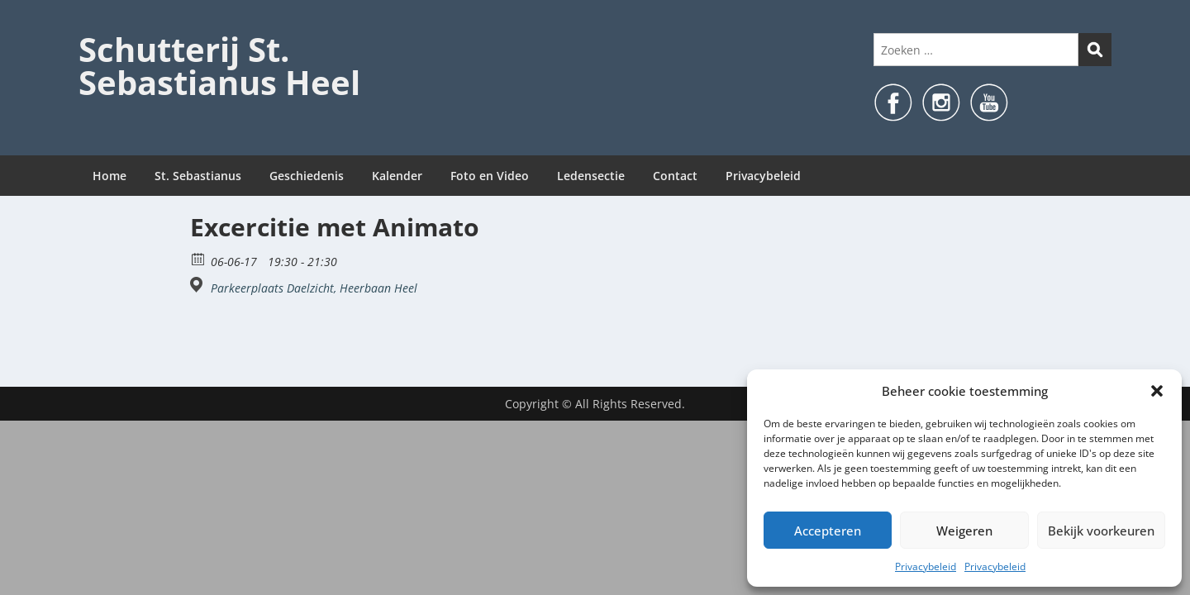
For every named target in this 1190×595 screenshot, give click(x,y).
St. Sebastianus (198, 175)
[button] (1157, 391)
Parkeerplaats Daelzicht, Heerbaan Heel (314, 288)
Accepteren (827, 530)
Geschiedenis (306, 175)
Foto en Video (489, 175)
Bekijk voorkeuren (1101, 530)
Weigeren (964, 530)
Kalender (397, 175)
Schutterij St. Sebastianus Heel (219, 65)
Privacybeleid (925, 566)
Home (109, 175)
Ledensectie (591, 175)
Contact (675, 175)
